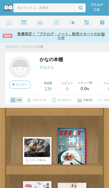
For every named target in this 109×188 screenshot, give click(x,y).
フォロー (20, 84)
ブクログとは (96, 7)
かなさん (47, 67)
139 (48, 89)
